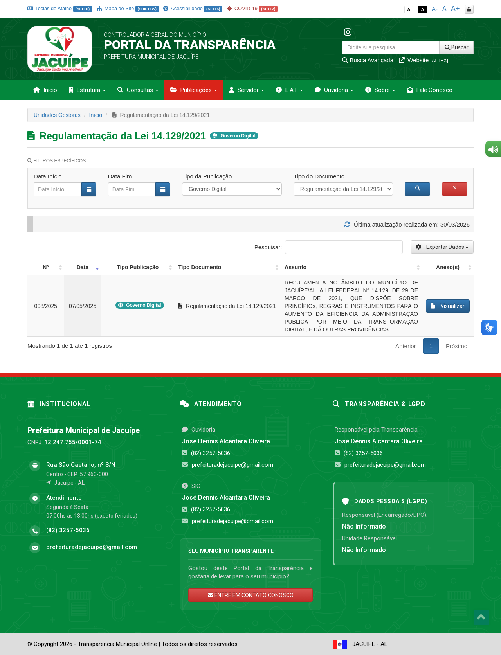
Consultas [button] (138, 90)
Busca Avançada (367, 60)
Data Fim (120, 176)
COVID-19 (252, 8)
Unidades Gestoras (57, 115)
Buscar (457, 47)
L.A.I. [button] (289, 90)
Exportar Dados (442, 247)
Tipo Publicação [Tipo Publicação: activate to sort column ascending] (138, 267)
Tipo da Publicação (207, 176)
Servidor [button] (246, 90)
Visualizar (448, 306)
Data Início (48, 176)
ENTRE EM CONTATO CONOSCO (251, 595)
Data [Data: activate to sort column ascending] (82, 267)
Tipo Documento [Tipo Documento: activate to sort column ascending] (199, 267)
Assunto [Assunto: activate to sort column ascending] (295, 267)
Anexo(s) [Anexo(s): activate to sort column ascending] (448, 267)
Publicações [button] (193, 90)
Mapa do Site (128, 8)
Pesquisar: (328, 247)
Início (45, 90)
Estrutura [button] (87, 90)
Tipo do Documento (319, 176)
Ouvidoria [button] (334, 90)
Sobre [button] (380, 90)
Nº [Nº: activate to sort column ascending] (46, 267)
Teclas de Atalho (59, 8)
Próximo (456, 346)
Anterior (405, 346)
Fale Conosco (429, 90)
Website (423, 60)
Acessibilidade (192, 8)
